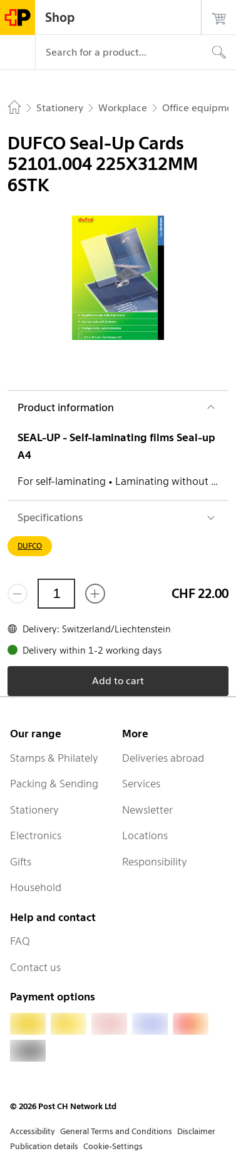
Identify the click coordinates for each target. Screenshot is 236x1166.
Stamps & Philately (54, 758)
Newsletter (147, 810)
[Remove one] (18, 594)
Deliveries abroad (163, 758)
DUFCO (30, 546)
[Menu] (17, 52)
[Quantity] (56, 594)
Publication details (44, 1146)
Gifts (20, 861)
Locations (145, 835)
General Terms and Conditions (116, 1131)
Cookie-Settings (113, 1146)
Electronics (35, 835)
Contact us (35, 967)
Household (35, 887)
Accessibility (32, 1131)
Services (141, 783)
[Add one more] (95, 594)
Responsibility (154, 861)
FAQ (20, 941)
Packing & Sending (54, 783)
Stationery (34, 810)
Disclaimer (196, 1131)
